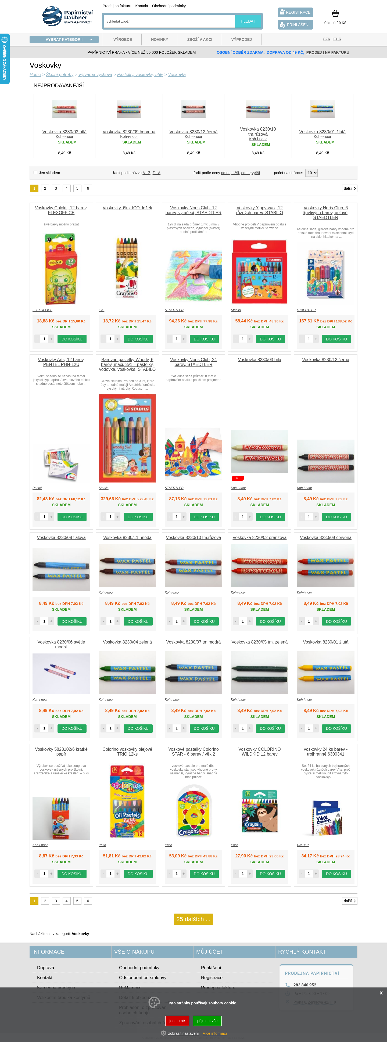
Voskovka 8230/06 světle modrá (61, 644)
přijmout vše (207, 1021)
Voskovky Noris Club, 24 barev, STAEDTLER (193, 362)
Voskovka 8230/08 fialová (61, 537)
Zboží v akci (199, 39)
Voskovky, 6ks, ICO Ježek (127, 208)
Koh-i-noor (64, 136)
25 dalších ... (194, 919)
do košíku (72, 339)
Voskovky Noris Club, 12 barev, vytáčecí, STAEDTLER (193, 210)
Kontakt (141, 6)
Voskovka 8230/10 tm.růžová (258, 131)
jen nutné (177, 1021)
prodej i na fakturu (327, 52)
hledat (248, 21)
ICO (101, 310)
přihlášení (294, 24)
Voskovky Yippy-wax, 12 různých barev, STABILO (259, 210)
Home (35, 74)
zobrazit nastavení (183, 1033)
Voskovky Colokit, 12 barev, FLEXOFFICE (61, 210)
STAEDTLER (174, 310)
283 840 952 (304, 985)
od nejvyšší (250, 173)
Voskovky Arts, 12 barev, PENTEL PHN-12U (61, 362)
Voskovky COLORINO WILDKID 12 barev (259, 751)
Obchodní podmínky (169, 6)
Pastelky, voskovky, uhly (140, 74)
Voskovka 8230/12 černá (193, 131)
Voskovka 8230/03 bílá (64, 131)
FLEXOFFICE (42, 310)
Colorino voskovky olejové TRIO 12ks (127, 751)
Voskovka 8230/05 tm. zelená (259, 642)
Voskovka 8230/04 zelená (127, 642)
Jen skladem (49, 173)
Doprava (45, 967)
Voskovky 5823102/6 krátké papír (61, 751)
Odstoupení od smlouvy (142, 977)
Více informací (215, 1033)
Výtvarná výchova (95, 74)
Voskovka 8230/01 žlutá (322, 131)
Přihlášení (211, 967)
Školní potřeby (59, 74)
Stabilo (236, 310)
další (350, 188)
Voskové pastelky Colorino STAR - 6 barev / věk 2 (193, 751)
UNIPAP (303, 845)
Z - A (157, 173)
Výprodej (241, 39)
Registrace (212, 977)
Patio (102, 845)
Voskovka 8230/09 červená (129, 131)
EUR (337, 39)
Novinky (159, 39)
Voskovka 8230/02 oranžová (259, 537)
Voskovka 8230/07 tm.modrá (193, 642)
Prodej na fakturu (117, 6)
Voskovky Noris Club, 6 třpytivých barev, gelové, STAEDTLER (326, 213)
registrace (294, 12)
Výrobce (122, 39)
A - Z (146, 173)
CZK (326, 39)
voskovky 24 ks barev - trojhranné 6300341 (326, 751)
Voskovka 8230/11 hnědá (127, 537)
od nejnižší (230, 173)
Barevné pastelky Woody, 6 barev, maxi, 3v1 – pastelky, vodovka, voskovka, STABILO (127, 364)
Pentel (37, 488)
